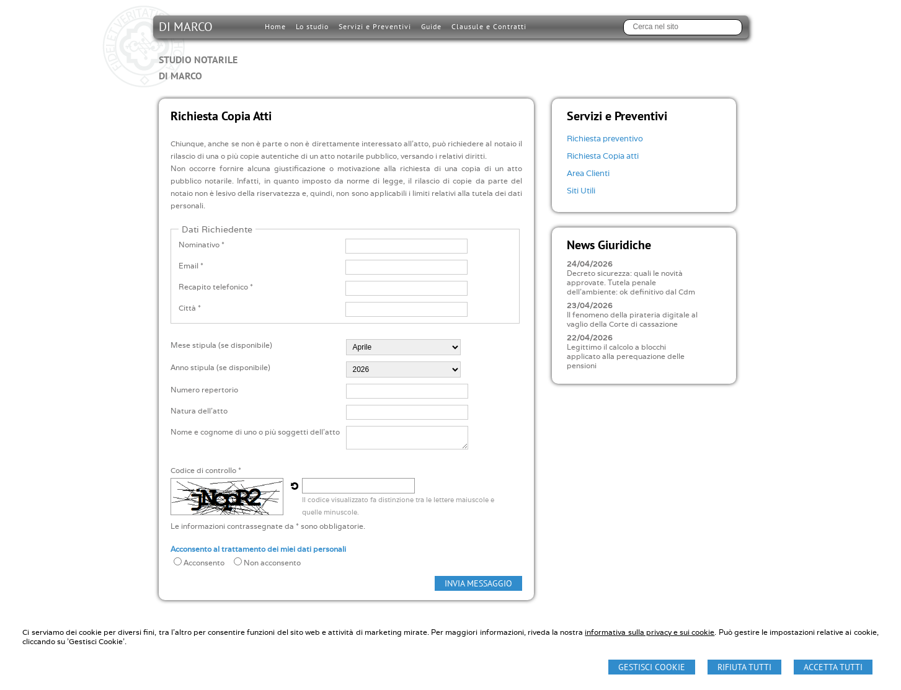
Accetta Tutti (833, 667)
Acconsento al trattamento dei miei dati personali (258, 549)
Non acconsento (272, 562)
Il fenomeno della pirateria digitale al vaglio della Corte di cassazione (632, 319)
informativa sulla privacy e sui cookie (649, 632)
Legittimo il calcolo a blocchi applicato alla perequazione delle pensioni (626, 356)
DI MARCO (198, 51)
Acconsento (204, 562)
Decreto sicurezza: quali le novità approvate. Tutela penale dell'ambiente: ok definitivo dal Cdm (631, 282)
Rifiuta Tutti (744, 667)
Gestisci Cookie (651, 667)
